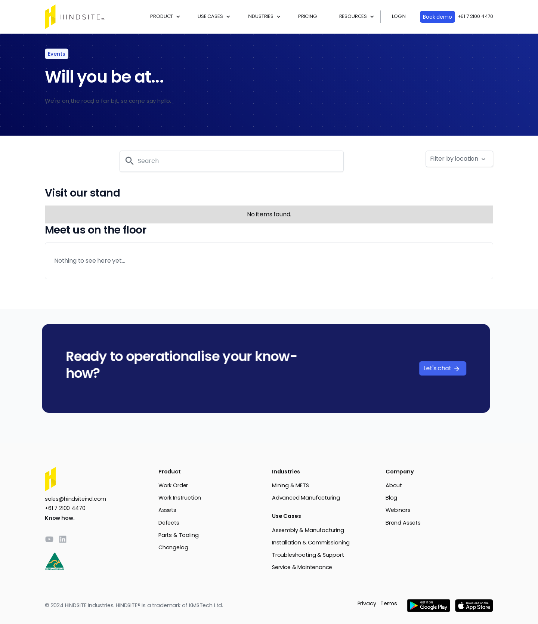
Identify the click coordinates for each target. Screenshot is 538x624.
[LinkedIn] (62, 539)
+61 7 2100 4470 (475, 16)
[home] (75, 16)
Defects (168, 522)
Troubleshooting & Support (308, 555)
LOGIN (399, 16)
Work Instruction (179, 497)
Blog (391, 497)
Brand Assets (403, 522)
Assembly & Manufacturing (308, 530)
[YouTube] (49, 539)
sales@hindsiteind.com (75, 499)
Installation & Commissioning (311, 542)
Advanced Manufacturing (306, 497)
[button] (162, 16)
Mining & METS (290, 485)
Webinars (398, 510)
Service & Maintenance (302, 567)
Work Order (173, 485)
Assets (167, 510)
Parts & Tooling (178, 535)
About (394, 485)
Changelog (173, 547)
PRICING (307, 16)
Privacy (367, 603)
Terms (388, 603)
